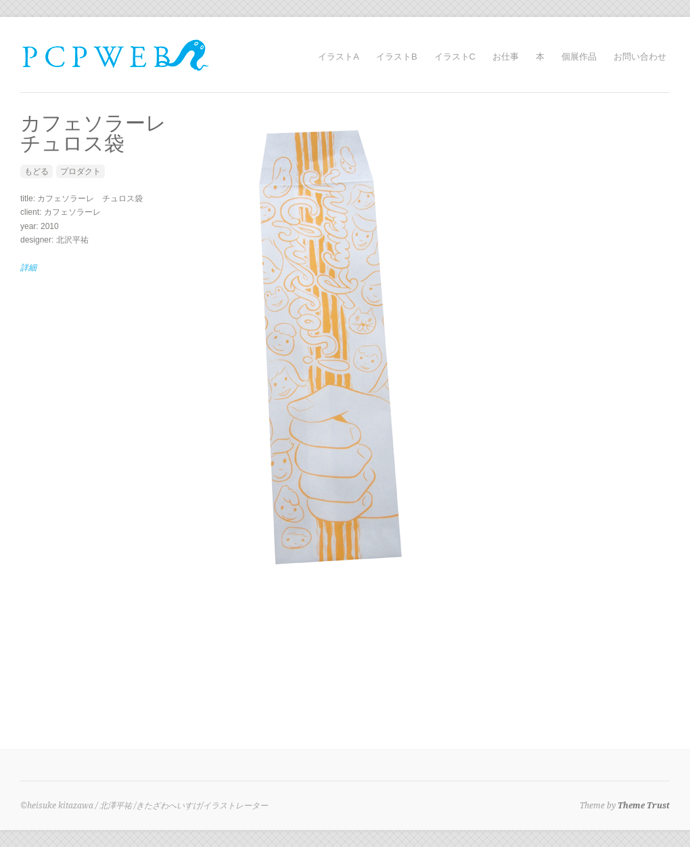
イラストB (396, 56)
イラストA (338, 56)
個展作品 (579, 56)
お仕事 (505, 56)
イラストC (455, 56)
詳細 (28, 267)
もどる (36, 171)
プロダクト (80, 171)
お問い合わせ (640, 56)
